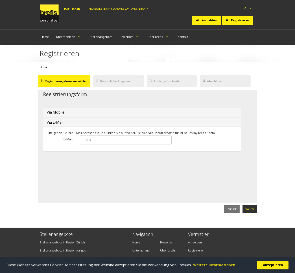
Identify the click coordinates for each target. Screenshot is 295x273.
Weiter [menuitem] (249, 209)
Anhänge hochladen (165, 81)
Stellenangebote (101, 37)
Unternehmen (69, 37)
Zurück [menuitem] (232, 209)
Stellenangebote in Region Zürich (62, 242)
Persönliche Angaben (113, 81)
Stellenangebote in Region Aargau (63, 250)
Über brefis (159, 37)
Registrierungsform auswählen (64, 81)
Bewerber (130, 37)
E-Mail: (68, 139)
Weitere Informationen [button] (214, 264)
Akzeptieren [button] (273, 265)
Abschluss (212, 81)
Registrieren (237, 20)
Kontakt (183, 37)
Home (45, 37)
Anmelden (206, 20)
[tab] (64, 81)
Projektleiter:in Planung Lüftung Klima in (119, 9)
